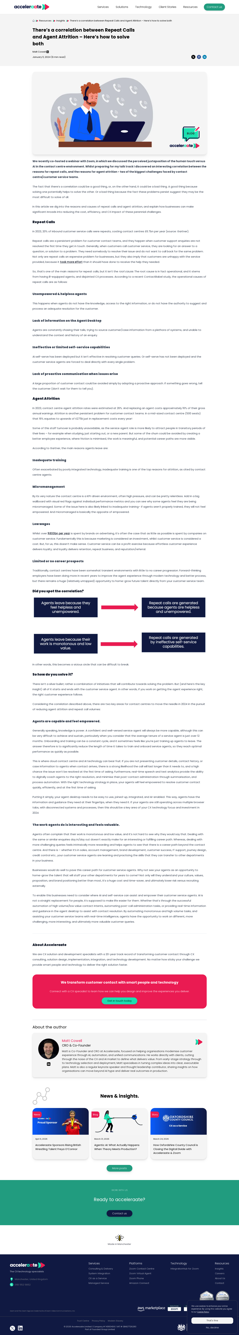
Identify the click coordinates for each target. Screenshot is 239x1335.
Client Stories (167, 7)
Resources (190, 7)
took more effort (71, 262)
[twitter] (193, 57)
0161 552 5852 (23, 1284)
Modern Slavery (115, 1320)
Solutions (122, 7)
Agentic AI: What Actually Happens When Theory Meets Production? (116, 1147)
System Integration (99, 1273)
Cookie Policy (203, 1311)
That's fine (212, 1320)
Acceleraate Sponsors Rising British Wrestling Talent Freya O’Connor (58, 1147)
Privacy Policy (98, 1320)
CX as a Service (98, 1278)
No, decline (212, 1327)
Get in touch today (119, 1001)
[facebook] (199, 57)
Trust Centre (83, 1320)
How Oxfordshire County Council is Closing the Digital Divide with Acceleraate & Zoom (175, 1149)
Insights (60, 20)
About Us (220, 1278)
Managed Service (99, 1283)
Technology (143, 7)
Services (103, 7)
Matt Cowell (39, 51)
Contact (219, 1283)
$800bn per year (59, 533)
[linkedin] (204, 57)
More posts (119, 1168)
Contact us (214, 7)
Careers (219, 1273)
